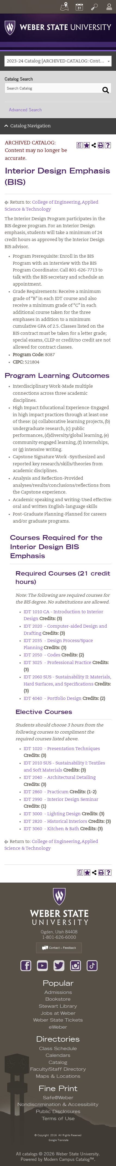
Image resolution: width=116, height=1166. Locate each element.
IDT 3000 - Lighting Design (52, 814)
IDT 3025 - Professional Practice (57, 663)
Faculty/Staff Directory (58, 1069)
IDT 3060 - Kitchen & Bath (51, 829)
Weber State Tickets (58, 1020)
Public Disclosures (58, 1112)
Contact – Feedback (59, 948)
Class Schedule (58, 1049)
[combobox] (58, 61)
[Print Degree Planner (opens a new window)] (80, 145)
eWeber (58, 1027)
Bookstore (58, 999)
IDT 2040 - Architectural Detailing (60, 778)
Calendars (58, 1055)
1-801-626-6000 (59, 937)
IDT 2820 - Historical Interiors (55, 822)
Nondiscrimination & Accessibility (58, 1104)
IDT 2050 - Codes (42, 655)
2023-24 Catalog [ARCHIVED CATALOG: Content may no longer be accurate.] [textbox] (59, 61)
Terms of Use (58, 1119)
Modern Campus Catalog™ (69, 1159)
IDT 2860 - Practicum (46, 792)
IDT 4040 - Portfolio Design (52, 699)
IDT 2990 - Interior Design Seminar (61, 800)
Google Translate (58, 1140)
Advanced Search (25, 109)
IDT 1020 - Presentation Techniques (62, 749)
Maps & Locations (58, 1076)
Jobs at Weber (58, 1013)
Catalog (58, 1062)
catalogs (29, 1153)
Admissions (58, 992)
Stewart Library (58, 1006)
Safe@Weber (58, 1098)
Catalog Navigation (30, 126)
